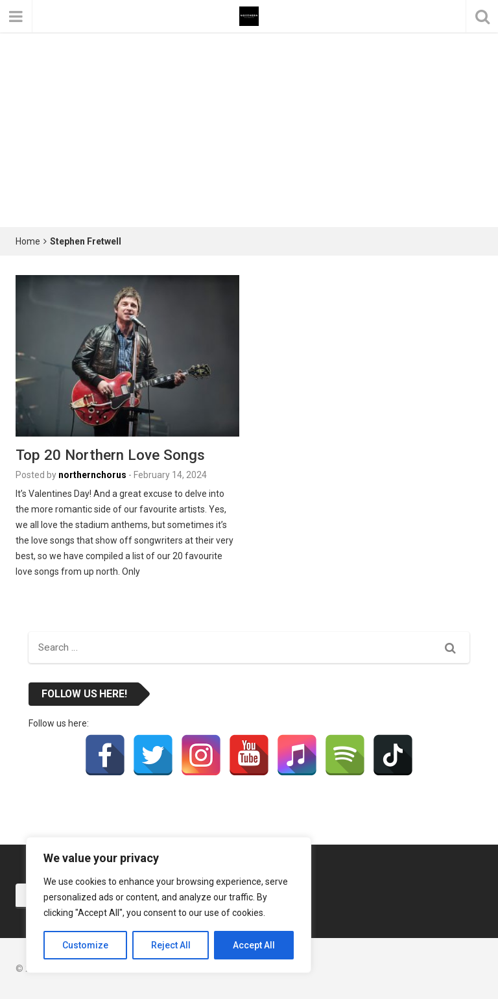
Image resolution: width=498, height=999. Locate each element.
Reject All (171, 945)
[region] (168, 905)
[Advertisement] (249, 130)
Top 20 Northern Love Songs (110, 454)
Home (28, 241)
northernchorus (92, 475)
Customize (85, 945)
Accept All (254, 945)
